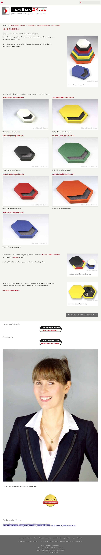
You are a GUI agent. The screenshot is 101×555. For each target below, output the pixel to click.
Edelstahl (26, 525)
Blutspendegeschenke (49, 525)
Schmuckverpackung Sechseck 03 (13, 174)
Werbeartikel (59, 525)
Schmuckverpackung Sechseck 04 (13, 212)
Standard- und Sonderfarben (51, 255)
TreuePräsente (32, 525)
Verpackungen (31, 25)
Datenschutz (57, 538)
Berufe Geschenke (24, 524)
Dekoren (16, 257)
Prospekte (23, 538)
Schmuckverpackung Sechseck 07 (63, 174)
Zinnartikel (32, 524)
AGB (73, 538)
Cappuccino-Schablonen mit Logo (11, 524)
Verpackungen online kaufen (69, 525)
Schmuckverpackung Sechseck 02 (13, 136)
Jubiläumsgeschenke (18, 525)
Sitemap (79, 538)
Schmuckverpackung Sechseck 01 (13, 97)
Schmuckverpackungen (43, 25)
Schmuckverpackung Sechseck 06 (63, 136)
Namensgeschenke (45, 524)
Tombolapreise (40, 525)
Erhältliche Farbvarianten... (11, 290)
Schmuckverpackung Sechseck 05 (63, 97)
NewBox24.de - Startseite (18, 25)
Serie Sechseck (56, 25)
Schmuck (37, 524)
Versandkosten (38, 538)
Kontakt (30, 538)
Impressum (66, 538)
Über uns (48, 538)
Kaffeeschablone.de (8, 525)
